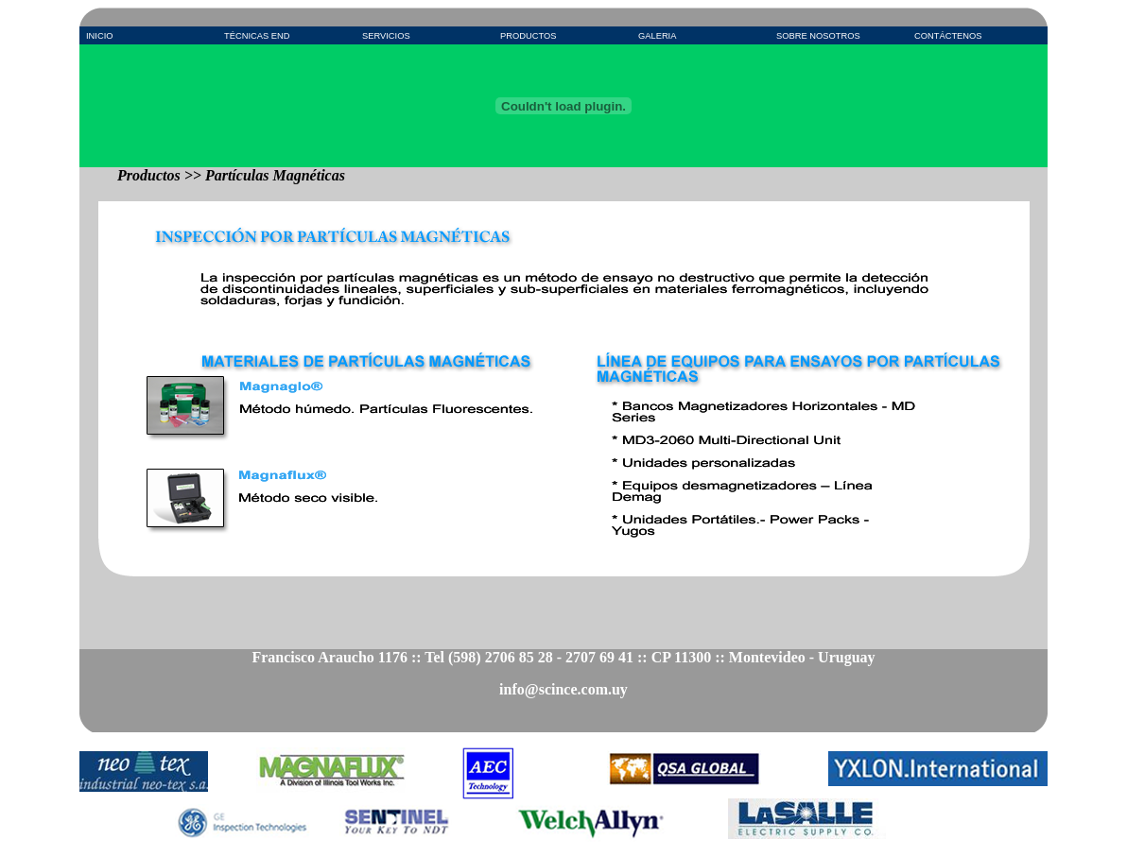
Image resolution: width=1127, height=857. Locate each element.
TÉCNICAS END (256, 36)
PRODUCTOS (528, 36)
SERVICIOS (386, 36)
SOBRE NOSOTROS (818, 36)
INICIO (99, 36)
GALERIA (657, 36)
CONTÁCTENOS (948, 36)
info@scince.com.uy (563, 689)
